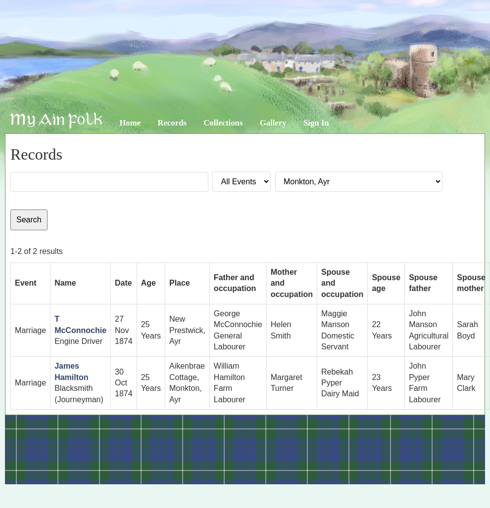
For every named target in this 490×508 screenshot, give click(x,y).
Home (130, 122)
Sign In (316, 122)
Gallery (273, 122)
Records (172, 122)
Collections (223, 122)
